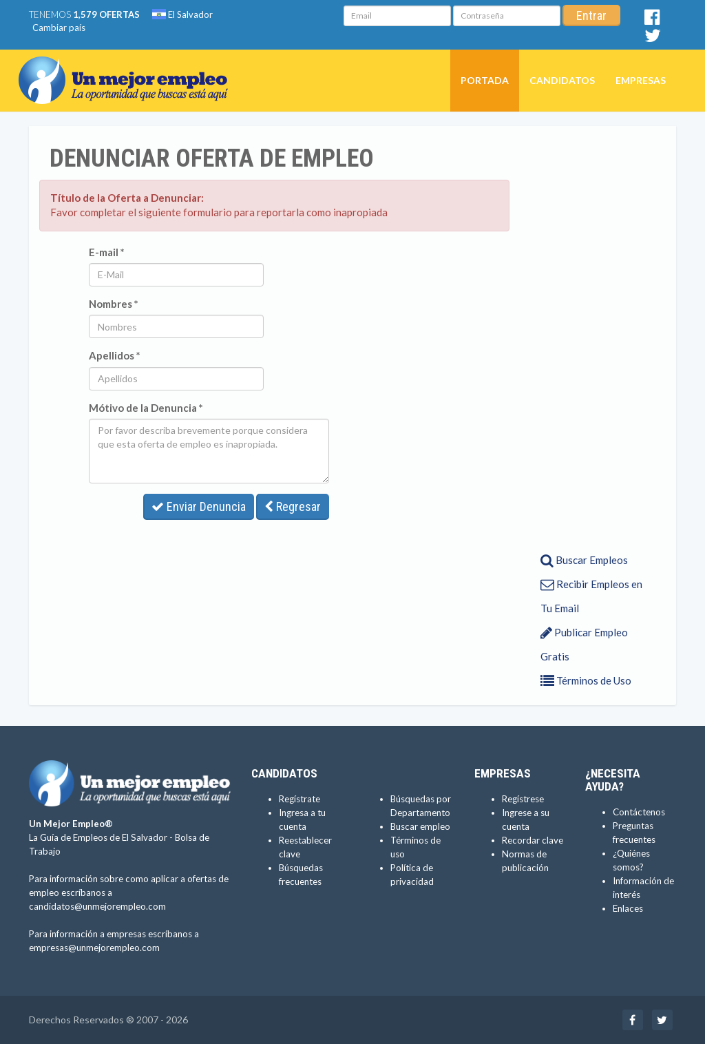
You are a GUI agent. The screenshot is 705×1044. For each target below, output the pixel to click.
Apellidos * (114, 355)
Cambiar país (58, 27)
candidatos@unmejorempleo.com (97, 906)
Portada (485, 80)
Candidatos (562, 80)
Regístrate (299, 798)
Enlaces (628, 908)
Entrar (591, 15)
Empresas (640, 80)
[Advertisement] (588, 338)
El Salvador (182, 14)
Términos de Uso (585, 680)
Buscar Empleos (584, 560)
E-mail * (107, 252)
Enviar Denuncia (198, 506)
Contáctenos (639, 811)
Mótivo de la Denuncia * (146, 407)
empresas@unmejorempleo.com (94, 947)
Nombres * (113, 303)
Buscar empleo (420, 826)
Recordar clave (532, 840)
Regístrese (523, 798)
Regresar (292, 506)
